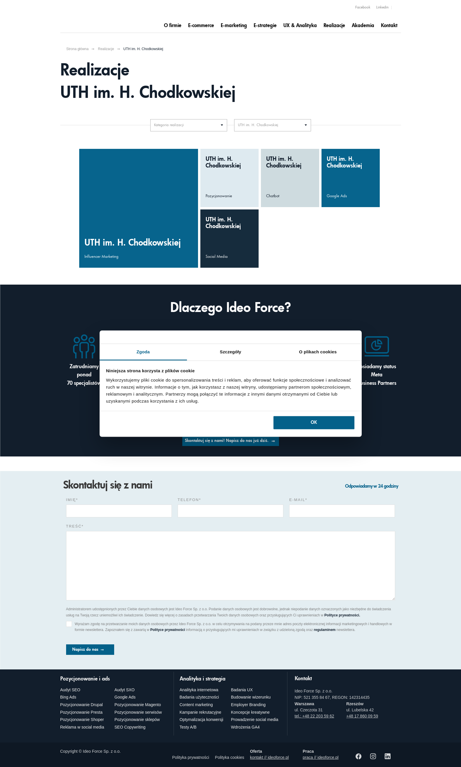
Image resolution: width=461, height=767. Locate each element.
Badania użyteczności (199, 697)
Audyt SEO (70, 689)
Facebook (362, 7)
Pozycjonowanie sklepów (137, 719)
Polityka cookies (229, 757)
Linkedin (382, 7)
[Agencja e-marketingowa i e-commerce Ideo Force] (96, 16)
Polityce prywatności (167, 630)
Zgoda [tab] (143, 351)
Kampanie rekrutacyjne (200, 712)
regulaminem (325, 630)
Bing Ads (68, 697)
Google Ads (124, 697)
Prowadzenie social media (254, 719)
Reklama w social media (82, 727)
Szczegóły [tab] (230, 351)
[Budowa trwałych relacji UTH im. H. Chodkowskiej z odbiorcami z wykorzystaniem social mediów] (229, 238)
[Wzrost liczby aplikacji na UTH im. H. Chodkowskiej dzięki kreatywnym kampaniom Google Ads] (351, 178)
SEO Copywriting (130, 727)
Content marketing (196, 704)
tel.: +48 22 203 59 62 (314, 716)
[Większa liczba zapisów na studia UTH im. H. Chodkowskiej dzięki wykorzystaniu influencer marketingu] (138, 208)
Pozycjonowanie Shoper (82, 719)
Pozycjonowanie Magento (137, 704)
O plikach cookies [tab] (318, 351)
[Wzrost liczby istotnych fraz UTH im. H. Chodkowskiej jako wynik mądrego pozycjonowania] (229, 178)
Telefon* (189, 500)
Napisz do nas (85, 650)
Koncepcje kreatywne (250, 712)
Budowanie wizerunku (251, 697)
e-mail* (298, 500)
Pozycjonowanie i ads (85, 679)
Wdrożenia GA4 (245, 727)
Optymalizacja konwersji (201, 719)
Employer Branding (248, 704)
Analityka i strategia (202, 679)
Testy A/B (188, 727)
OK (314, 423)
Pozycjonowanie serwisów (138, 712)
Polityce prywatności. (342, 615)
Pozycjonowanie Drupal (81, 704)
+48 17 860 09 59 (362, 716)
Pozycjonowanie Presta (81, 712)
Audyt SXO (124, 689)
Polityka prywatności (190, 757)
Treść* (75, 526)
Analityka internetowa (199, 689)
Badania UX (242, 689)
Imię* (72, 500)
